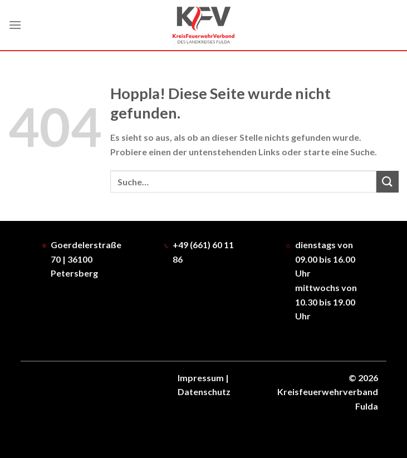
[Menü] (15, 24)
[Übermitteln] (387, 182)
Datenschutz (204, 391)
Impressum (201, 377)
